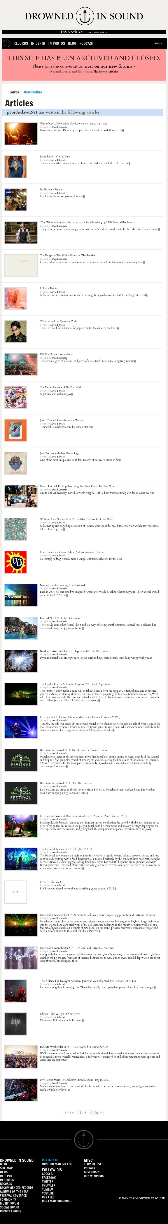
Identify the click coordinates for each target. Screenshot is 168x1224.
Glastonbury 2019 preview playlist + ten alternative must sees (73, 123)
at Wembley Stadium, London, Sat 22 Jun (88, 981)
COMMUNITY (8, 1199)
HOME (4, 1164)
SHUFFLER (48, 1185)
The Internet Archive (105, 71)
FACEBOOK (49, 1177)
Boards (14, 92)
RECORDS (6, 1183)
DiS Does (56, 354)
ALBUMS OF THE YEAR (14, 1191)
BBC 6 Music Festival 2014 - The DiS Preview (66, 783)
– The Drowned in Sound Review (74, 1047)
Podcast (86, 43)
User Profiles (33, 92)
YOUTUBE (48, 1193)
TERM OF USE (93, 1164)
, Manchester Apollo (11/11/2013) (66, 849)
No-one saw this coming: (62, 585)
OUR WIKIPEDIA (94, 1176)
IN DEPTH (6, 1176)
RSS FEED (48, 1197)
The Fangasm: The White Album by (67, 255)
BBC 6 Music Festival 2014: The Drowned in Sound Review (73, 750)
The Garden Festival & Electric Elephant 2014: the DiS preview (75, 684)
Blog (72, 43)
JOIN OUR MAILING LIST (57, 1164)
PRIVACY (89, 1168)
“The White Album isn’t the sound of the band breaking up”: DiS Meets (87, 222)
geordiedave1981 (22, 112)
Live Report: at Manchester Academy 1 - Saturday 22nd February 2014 (83, 816)
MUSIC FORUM (9, 1203)
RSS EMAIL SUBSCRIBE (57, 1201)
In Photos (56, 43)
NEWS (4, 1172)
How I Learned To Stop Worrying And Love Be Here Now (77, 486)
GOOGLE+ (47, 1173)
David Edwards (59, 127)
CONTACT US (50, 1160)
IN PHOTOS (7, 1179)
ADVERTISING (92, 1172)
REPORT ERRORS (10, 1211)
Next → (98, 1112)
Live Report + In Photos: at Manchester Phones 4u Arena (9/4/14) (80, 717)
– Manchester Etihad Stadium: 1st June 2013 (75, 1080)
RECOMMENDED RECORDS (16, 1187)
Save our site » (84, 32)
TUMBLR (47, 1189)
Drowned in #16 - (77, 948)
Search (158, 43)
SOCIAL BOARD (9, 1207)
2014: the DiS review (60, 618)
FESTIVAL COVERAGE (13, 1195)
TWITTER (47, 1181)
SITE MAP (6, 1168)
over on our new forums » (110, 66)
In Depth (38, 43)
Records (21, 43)
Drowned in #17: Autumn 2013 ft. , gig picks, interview (97, 915)
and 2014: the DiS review (74, 651)
